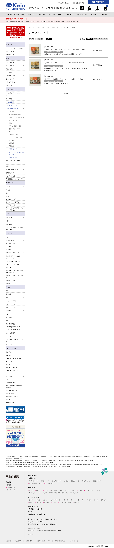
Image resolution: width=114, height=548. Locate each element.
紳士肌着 (8, 249)
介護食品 (11, 146)
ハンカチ (8, 246)
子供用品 (104, 15)
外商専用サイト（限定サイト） (38, 514)
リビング (93, 15)
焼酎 (7, 193)
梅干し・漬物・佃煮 (15, 126)
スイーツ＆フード (12, 89)
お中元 (31, 500)
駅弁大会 (76, 502)
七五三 (54, 502)
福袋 (69, 502)
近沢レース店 (10, 51)
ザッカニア (9, 399)
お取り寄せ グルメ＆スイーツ (60, 490)
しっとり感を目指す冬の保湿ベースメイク (14, 228)
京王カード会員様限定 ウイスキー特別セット (14, 209)
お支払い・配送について (71, 481)
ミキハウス (9, 364)
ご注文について (57, 481)
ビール (8, 196)
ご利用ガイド (80, 3)
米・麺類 (11, 140)
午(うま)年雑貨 (10, 324)
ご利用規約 (29, 541)
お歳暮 (38, 500)
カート (106, 8)
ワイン (73, 490)
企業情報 (8, 541)
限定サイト (31, 535)
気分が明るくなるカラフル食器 (14, 340)
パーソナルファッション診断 (14, 48)
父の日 (96, 500)
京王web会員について (35, 483)
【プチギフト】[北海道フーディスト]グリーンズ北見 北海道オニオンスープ (65, 49)
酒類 (59, 15)
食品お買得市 (13, 157)
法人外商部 (18, 541)
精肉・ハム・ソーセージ (16, 117)
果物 (10, 123)
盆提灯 (31, 502)
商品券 (30, 512)
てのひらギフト (33, 506)
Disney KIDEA (10, 402)
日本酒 (80, 490)
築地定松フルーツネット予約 (14, 179)
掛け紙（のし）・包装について (91, 481)
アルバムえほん (10, 393)
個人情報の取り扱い (60, 541)
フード (51, 15)
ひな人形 (38, 502)
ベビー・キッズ (11, 348)
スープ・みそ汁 (13, 134)
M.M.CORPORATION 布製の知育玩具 (14, 386)
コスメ (69, 15)
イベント (30, 15)
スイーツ (38, 490)
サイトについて (34, 481)
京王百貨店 (99, 546)
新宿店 (9, 485)
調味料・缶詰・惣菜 (15, 114)
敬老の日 (103, 500)
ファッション (81, 15)
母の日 (89, 500)
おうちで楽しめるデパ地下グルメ (16, 153)
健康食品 (11, 143)
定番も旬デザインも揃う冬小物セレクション (14, 271)
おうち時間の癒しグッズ (13, 330)
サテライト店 (11, 490)
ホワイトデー (80, 500)
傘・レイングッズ (11, 243)
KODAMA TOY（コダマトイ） (15, 358)
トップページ (32, 475)
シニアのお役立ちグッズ (13, 327)
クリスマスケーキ (54, 500)
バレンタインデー (68, 500)
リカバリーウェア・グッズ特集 (14, 276)
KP (6, 373)
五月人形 (46, 502)
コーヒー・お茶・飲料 (15, 137)
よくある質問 (49, 483)
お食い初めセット (11, 382)
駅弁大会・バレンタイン (14, 15)
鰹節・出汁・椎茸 (14, 129)
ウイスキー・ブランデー (13, 199)
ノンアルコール (10, 205)
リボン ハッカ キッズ (12, 390)
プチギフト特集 (10, 176)
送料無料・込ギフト (12, 82)
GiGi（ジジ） (10, 361)
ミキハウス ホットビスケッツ (15, 367)
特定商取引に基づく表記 (43, 541)
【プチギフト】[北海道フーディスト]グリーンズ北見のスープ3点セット (64, 79)
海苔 (10, 131)
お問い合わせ (64, 3)
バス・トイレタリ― (12, 304)
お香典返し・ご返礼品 (35, 509)
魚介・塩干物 (13, 120)
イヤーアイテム (10, 344)
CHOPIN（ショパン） (12, 370)
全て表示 (11, 102)
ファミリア (9, 379)
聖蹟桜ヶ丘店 (11, 487)
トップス (8, 267)
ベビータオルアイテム (12, 396)
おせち (45, 500)
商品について (45, 481)
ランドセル (62, 502)
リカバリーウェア (11, 280)
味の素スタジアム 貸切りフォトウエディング (63, 493)
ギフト (41, 15)
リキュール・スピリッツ (13, 202)
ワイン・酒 (9, 183)
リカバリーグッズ (11, 283)
